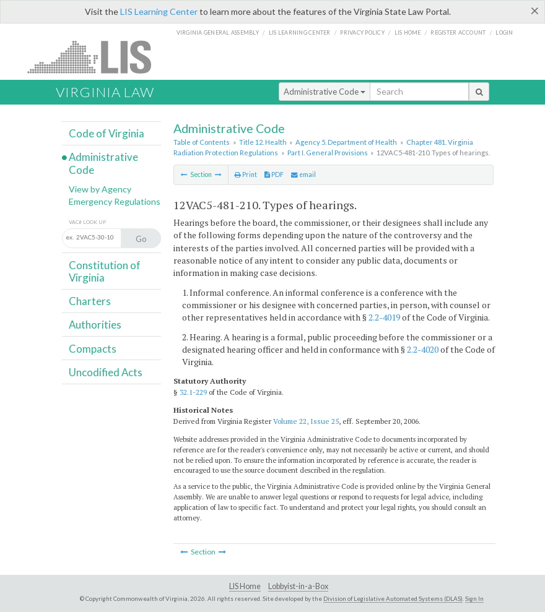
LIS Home (245, 586)
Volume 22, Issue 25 (306, 421)
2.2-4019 (384, 317)
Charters (90, 301)
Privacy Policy (362, 32)
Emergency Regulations (114, 201)
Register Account (458, 32)
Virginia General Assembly (218, 32)
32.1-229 (193, 392)
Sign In (474, 598)
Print (246, 174)
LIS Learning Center (159, 11)
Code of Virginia (106, 133)
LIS (96, 57)
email (303, 174)
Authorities (95, 324)
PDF (274, 174)
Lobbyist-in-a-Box (298, 586)
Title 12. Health (263, 142)
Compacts (92, 348)
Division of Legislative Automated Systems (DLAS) (393, 598)
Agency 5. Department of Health (346, 142)
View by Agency (100, 189)
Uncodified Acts (105, 372)
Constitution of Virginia (105, 271)
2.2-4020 (422, 349)
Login (504, 32)
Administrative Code (324, 92)
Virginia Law (105, 92)
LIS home (408, 32)
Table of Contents (201, 142)
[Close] (534, 10)
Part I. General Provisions (327, 153)
